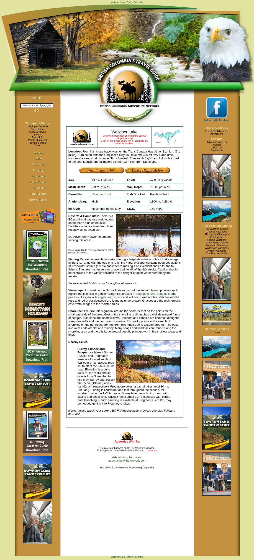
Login (217, 332)
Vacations (38, 164)
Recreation (37, 129)
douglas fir (164, 293)
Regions (38, 152)
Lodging (38, 170)
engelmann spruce (110, 297)
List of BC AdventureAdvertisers (216, 132)
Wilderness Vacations (217, 248)
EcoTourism (216, 237)
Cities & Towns (37, 131)
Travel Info (38, 137)
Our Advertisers (217, 128)
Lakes (37, 134)
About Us (217, 147)
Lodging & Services (37, 126)
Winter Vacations (216, 250)
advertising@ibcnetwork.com (127, 460)
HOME (37, 98)
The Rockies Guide (217, 253)
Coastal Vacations (217, 231)
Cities (38, 158)
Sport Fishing (38, 182)
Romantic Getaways (216, 245)
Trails (37, 145)
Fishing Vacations (216, 239)
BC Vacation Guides (216, 229)
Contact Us (216, 150)
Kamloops (96, 151)
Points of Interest (37, 140)
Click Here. (81, 252)
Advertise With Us (217, 142)
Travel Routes (38, 199)
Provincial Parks (37, 142)
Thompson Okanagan (217, 234)
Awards (217, 144)
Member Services (217, 329)
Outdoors (38, 188)
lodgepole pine (145, 293)
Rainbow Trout (101, 194)
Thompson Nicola (37, 123)
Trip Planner (38, 193)
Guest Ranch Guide (217, 242)
